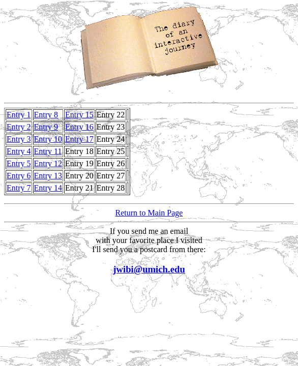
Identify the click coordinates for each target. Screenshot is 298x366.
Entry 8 (46, 114)
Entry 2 (19, 127)
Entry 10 (48, 139)
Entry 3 (19, 139)
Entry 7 (19, 188)
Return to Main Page (149, 212)
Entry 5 (19, 163)
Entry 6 (19, 175)
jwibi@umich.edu (149, 269)
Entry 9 (46, 127)
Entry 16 (79, 127)
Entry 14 (48, 188)
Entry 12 (48, 163)
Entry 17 (79, 139)
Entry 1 (19, 114)
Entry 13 (48, 175)
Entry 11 (48, 151)
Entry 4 (19, 151)
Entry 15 (79, 114)
